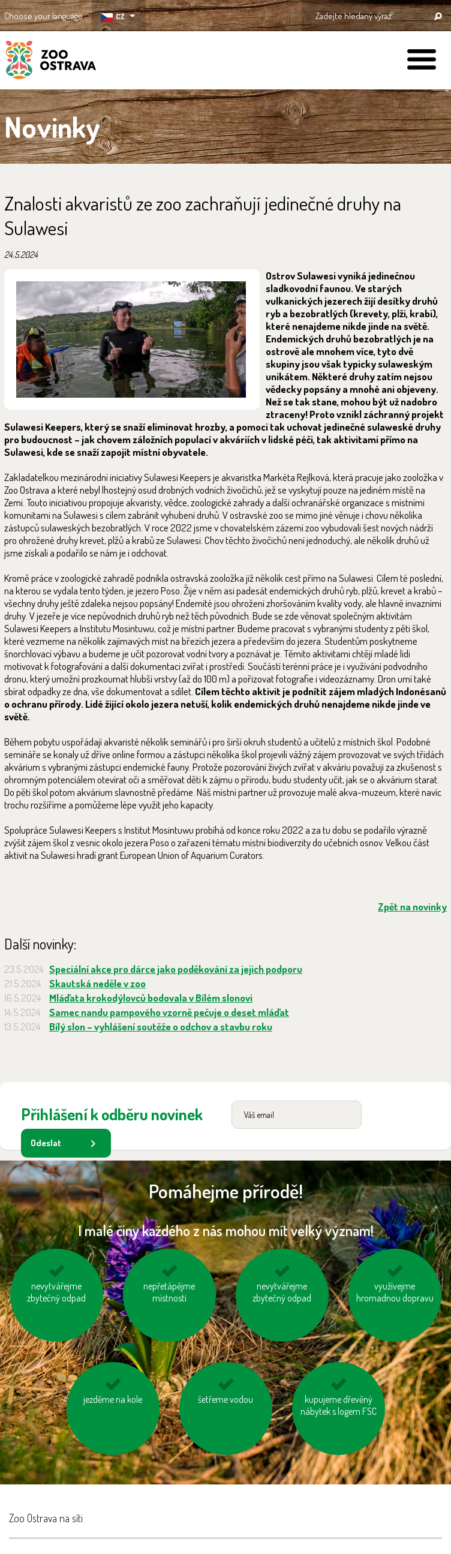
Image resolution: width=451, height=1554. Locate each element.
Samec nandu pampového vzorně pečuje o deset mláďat (169, 1012)
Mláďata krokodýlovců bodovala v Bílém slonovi (150, 997)
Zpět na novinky (412, 906)
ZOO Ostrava (51, 62)
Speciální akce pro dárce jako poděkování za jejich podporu (175, 969)
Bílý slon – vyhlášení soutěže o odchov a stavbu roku (160, 1026)
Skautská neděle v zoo (97, 983)
